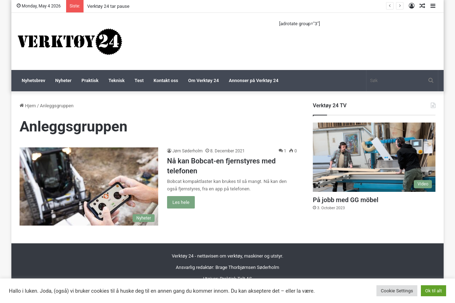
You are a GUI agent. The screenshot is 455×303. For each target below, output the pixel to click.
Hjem (28, 105)
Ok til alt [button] (433, 290)
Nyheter (63, 80)
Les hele (180, 202)
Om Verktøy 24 (203, 80)
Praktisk (89, 80)
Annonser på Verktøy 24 (254, 80)
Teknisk (116, 80)
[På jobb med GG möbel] (374, 157)
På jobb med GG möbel (345, 200)
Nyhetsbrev (33, 80)
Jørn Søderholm (187, 150)
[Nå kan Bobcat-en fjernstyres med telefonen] (89, 186)
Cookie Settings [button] (397, 290)
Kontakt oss (166, 80)
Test (139, 80)
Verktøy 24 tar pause (108, 6)
